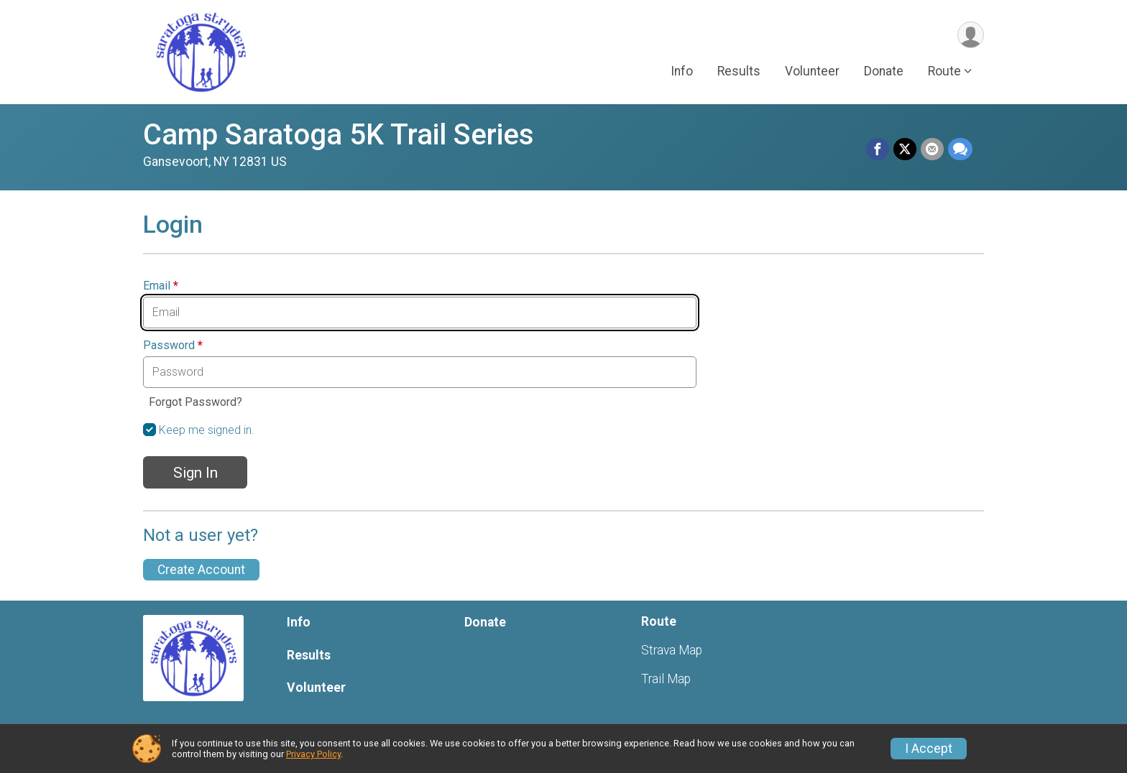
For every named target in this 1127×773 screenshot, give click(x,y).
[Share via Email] (932, 149)
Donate (883, 71)
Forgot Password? (195, 402)
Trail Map (666, 679)
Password (173, 345)
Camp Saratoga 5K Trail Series (338, 135)
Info (682, 71)
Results (738, 71)
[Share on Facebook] (877, 149)
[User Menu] (970, 35)
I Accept (928, 748)
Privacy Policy (313, 754)
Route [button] (944, 71)
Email (160, 285)
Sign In (195, 472)
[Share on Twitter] (904, 149)
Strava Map (671, 650)
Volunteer (812, 71)
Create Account (201, 570)
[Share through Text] (960, 149)
